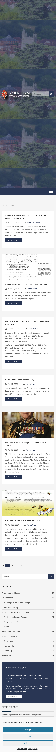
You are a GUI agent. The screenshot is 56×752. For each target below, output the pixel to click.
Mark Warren (32, 289)
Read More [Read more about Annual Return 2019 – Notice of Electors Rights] (13, 303)
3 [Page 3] (16, 565)
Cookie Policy (22, 749)
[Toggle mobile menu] (50, 191)
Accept (28, 729)
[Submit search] (51, 94)
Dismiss (28, 736)
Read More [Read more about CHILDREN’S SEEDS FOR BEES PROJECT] (13, 549)
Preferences (28, 743)
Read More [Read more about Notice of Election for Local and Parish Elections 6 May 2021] (13, 362)
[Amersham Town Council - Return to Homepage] (17, 94)
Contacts (13, 696)
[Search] (40, 93)
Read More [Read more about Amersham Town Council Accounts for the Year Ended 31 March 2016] (13, 240)
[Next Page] (21, 565)
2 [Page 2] (12, 565)
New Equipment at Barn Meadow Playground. (22, 715)
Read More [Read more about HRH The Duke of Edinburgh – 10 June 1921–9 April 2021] (13, 477)
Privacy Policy (33, 749)
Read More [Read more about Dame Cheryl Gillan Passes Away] (13, 399)
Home (4, 205)
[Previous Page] (4, 565)
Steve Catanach (33, 223)
